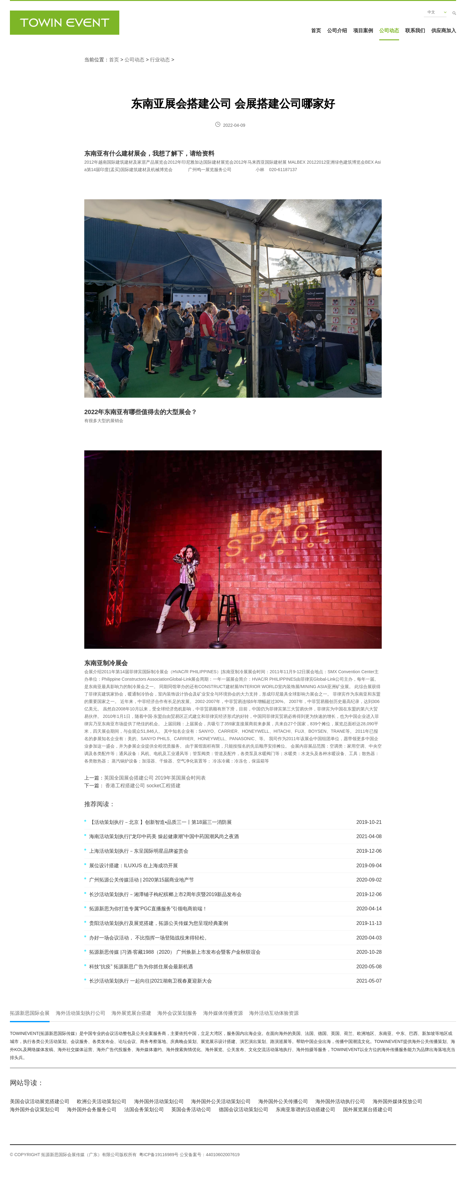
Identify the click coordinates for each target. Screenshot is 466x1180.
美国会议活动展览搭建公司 (39, 1101)
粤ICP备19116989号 (159, 1154)
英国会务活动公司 (191, 1109)
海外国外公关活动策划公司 (221, 1101)
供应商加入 (443, 30)
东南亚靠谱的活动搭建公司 (305, 1109)
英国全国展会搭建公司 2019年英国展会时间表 (155, 777)
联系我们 (415, 30)
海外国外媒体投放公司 (397, 1101)
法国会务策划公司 (144, 1109)
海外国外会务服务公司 (91, 1109)
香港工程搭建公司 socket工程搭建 (142, 785)
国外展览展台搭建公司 (368, 1109)
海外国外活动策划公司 (159, 1101)
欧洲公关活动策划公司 (101, 1101)
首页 (316, 30)
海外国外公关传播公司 (283, 1101)
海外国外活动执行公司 (340, 1101)
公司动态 (389, 30)
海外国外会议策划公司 (34, 1109)
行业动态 (160, 59)
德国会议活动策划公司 (243, 1109)
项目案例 (363, 30)
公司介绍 (337, 30)
